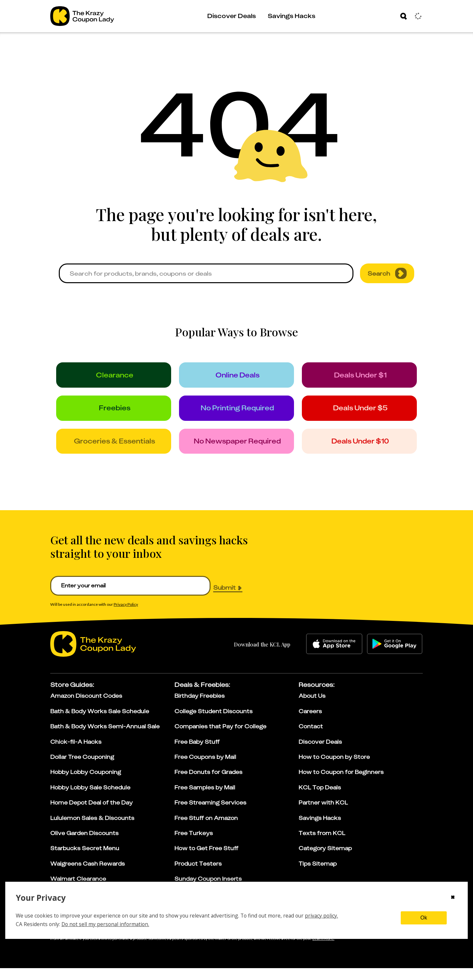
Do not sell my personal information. (105, 924)
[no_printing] (236, 412)
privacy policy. (321, 915)
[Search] (403, 16)
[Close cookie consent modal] (452, 897)
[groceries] (113, 449)
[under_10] (359, 449)
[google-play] (395, 653)
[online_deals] (236, 376)
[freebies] (113, 412)
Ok (423, 917)
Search (387, 273)
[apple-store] (334, 653)
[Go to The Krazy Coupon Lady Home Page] (82, 16)
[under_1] (359, 376)
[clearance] (113, 376)
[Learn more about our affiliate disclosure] (323, 947)
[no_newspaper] (236, 449)
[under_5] (359, 412)
